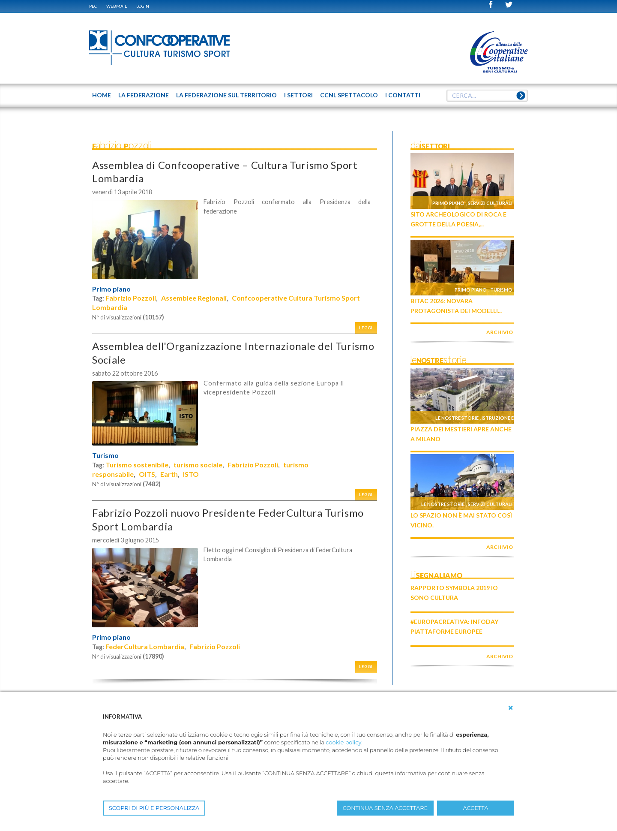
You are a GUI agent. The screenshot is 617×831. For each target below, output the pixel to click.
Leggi (366, 327)
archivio (499, 332)
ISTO (191, 474)
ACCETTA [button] (475, 808)
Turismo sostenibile (136, 465)
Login (142, 6)
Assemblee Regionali (194, 298)
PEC (93, 6)
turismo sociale (198, 465)
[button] (510, 708)
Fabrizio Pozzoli (130, 298)
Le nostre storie (457, 418)
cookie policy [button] (343, 742)
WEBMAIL (116, 6)
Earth (169, 474)
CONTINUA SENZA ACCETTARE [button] (385, 808)
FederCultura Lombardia (144, 646)
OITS (147, 474)
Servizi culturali (490, 203)
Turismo (105, 455)
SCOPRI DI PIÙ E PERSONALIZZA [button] (154, 808)
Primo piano (111, 289)
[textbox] (487, 95)
